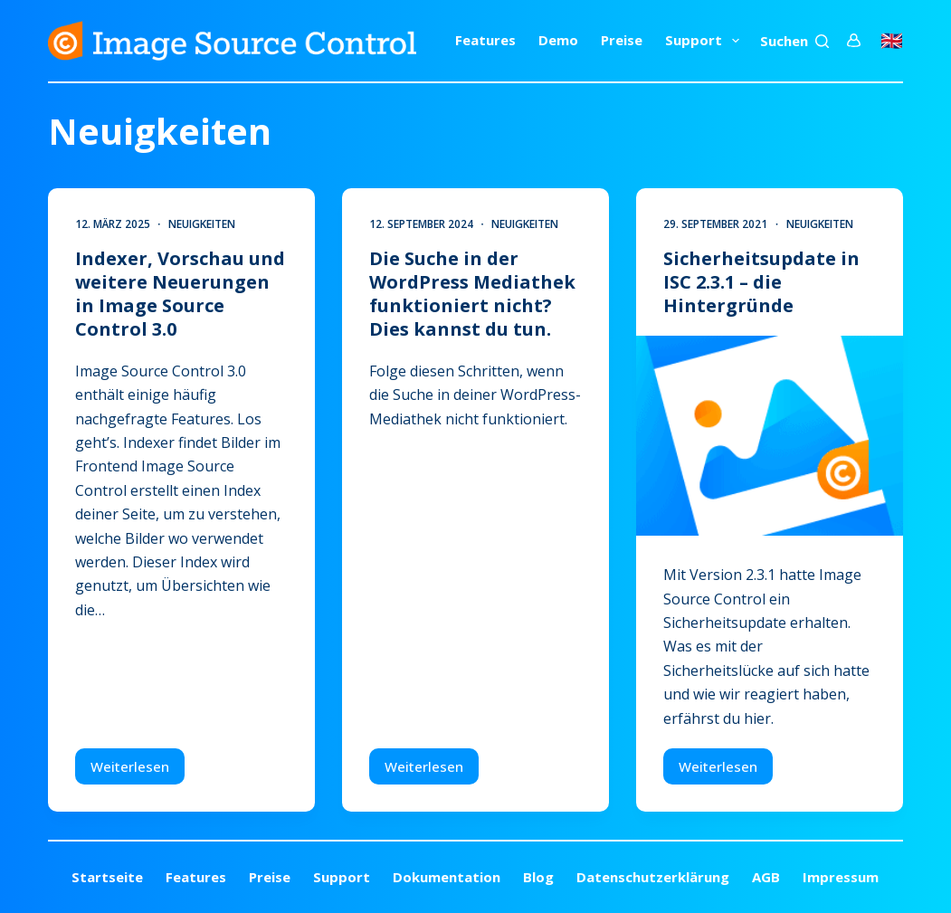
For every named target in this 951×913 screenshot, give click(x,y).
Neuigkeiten (201, 224)
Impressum (841, 877)
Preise (621, 40)
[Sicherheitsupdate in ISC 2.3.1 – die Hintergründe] (769, 436)
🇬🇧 (891, 40)
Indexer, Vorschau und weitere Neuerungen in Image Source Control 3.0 (180, 293)
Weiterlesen (137, 771)
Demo (558, 40)
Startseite (107, 877)
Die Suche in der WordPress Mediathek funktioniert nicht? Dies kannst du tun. (472, 293)
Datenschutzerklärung (652, 877)
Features (485, 40)
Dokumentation (446, 877)
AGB (766, 877)
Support (706, 41)
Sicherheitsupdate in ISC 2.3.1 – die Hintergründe (761, 282)
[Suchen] (794, 41)
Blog (538, 877)
